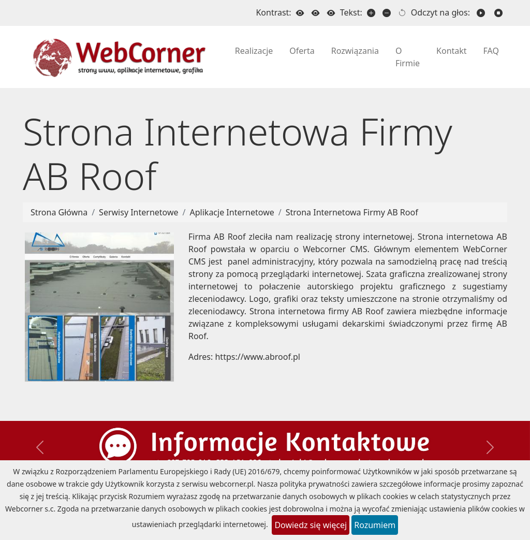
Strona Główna (59, 212)
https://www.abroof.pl (257, 356)
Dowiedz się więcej (310, 525)
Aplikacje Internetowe (232, 212)
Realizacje (254, 50)
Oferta (301, 50)
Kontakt (451, 50)
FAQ (491, 50)
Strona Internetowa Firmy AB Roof (352, 212)
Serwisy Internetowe (138, 212)
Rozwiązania (355, 50)
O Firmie (407, 57)
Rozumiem (374, 525)
